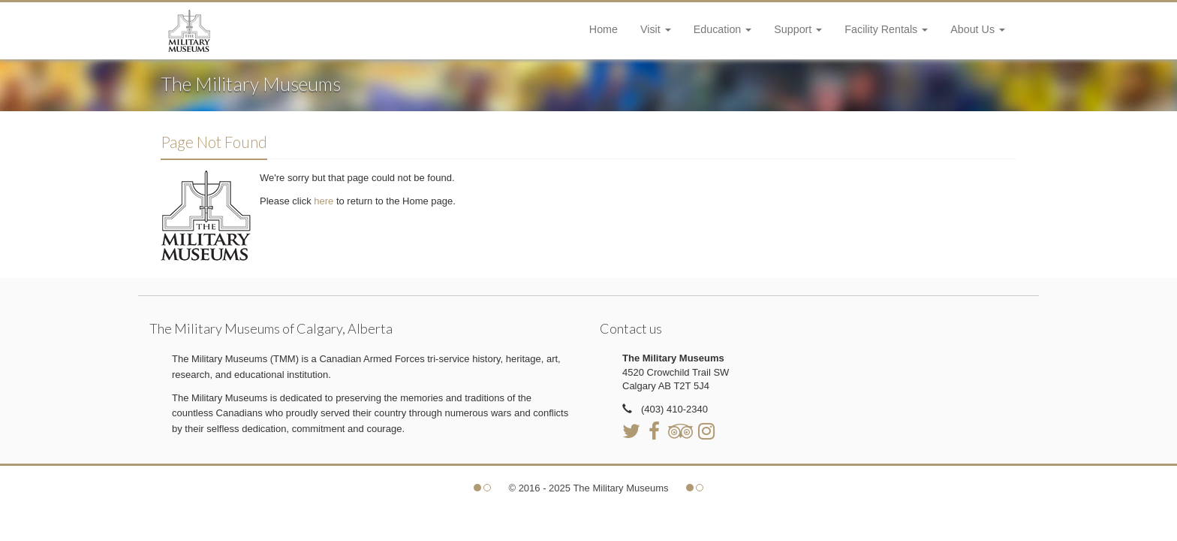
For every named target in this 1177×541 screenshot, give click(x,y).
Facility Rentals (886, 29)
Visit (655, 29)
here (325, 201)
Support (798, 29)
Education (723, 29)
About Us (977, 29)
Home (603, 29)
